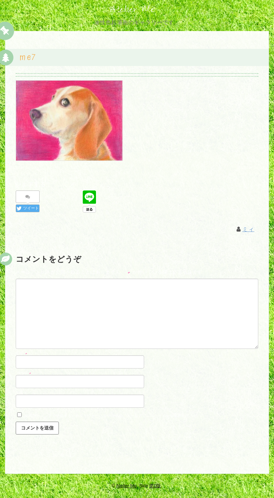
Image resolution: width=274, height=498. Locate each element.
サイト (21, 393)
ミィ (248, 230)
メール (23, 373)
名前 (21, 354)
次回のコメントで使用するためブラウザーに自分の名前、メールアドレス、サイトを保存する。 (109, 417)
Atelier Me (131, 10)
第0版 (155, 485)
